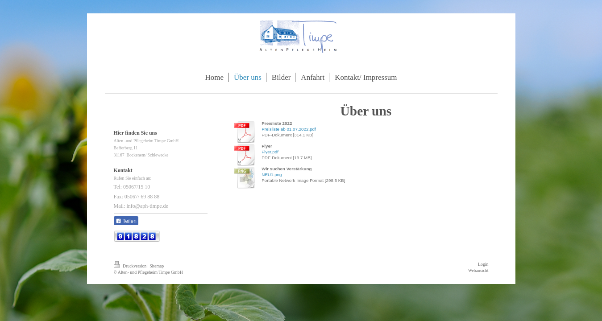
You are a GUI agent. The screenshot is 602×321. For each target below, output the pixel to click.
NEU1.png (272, 174)
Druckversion (131, 265)
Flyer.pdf (270, 151)
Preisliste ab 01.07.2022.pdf (289, 129)
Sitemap (156, 265)
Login (483, 264)
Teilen (126, 221)
